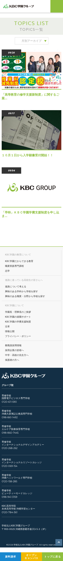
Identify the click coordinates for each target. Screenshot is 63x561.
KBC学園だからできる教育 (19, 261)
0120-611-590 (9, 402)
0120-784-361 (9, 512)
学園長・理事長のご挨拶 (18, 311)
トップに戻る (52, 556)
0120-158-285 (9, 481)
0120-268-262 (9, 448)
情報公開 (9, 331)
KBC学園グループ (20, 6)
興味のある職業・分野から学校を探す (25, 296)
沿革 (7, 326)
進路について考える (15, 286)
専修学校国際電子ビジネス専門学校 (16, 397)
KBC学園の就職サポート (18, 316)
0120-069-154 (9, 466)
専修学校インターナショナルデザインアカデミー (23, 443)
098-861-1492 (10, 417)
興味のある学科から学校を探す (21, 291)
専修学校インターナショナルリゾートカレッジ (22, 461)
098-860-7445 (10, 432)
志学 (7, 270)
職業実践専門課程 (14, 265)
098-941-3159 (9, 497)
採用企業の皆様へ (14, 350)
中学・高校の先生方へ (17, 355)
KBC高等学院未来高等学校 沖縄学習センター (18, 507)
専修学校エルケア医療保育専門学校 (16, 428)
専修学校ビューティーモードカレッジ (17, 492)
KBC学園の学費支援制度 (18, 321)
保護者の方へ (12, 359)
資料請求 (10, 556)
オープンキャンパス (31, 556)
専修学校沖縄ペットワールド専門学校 (17, 476)
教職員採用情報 (13, 345)
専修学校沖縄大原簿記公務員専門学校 (17, 412)
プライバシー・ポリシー (18, 336)
